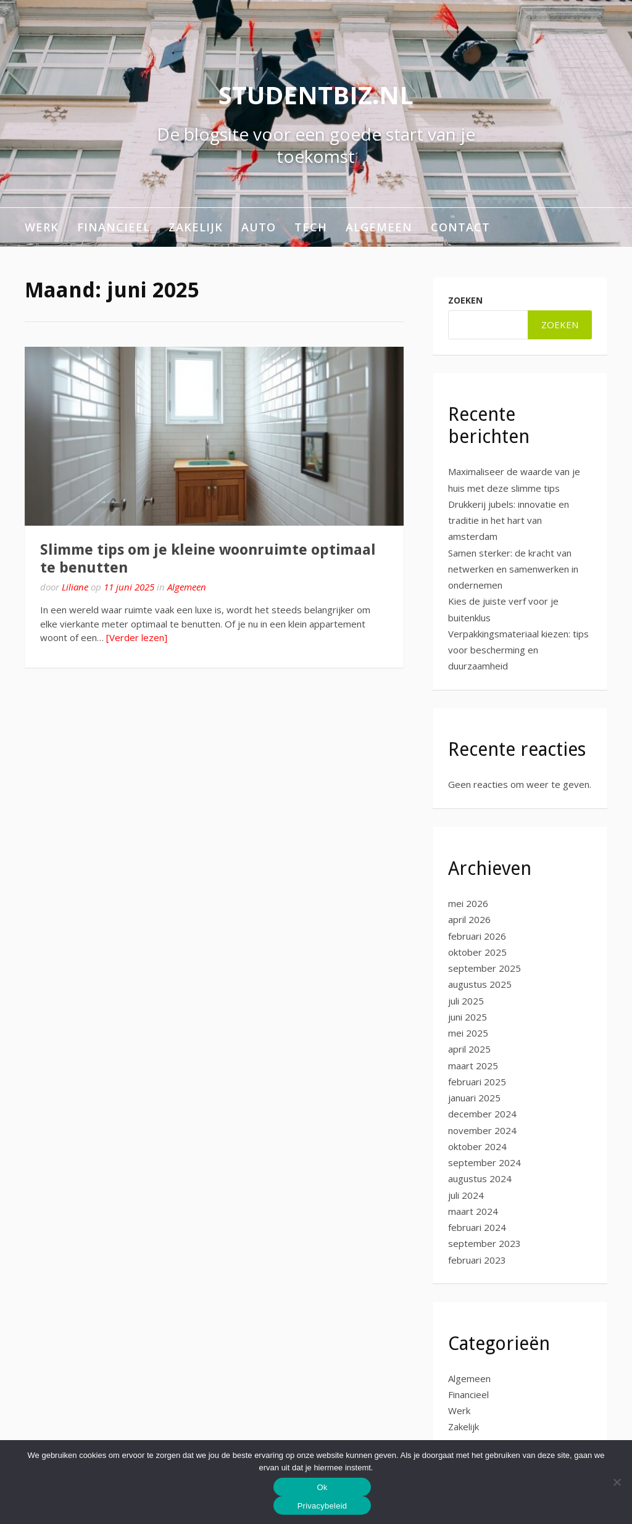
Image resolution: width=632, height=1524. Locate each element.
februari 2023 (477, 1260)
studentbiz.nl (316, 95)
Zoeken (465, 300)
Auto (258, 227)
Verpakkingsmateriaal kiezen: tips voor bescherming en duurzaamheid (518, 650)
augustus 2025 (480, 984)
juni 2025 (467, 1017)
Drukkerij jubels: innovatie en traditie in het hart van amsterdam (508, 520)
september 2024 (484, 1162)
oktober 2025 (477, 952)
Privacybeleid (322, 1505)
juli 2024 (466, 1195)
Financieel (113, 227)
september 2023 (484, 1243)
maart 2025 (473, 1065)
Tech (310, 227)
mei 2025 (468, 1033)
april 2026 (469, 919)
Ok (322, 1487)
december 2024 (482, 1114)
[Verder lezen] (136, 637)
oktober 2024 (477, 1146)
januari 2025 (474, 1097)
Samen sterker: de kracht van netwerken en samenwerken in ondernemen (513, 569)
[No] (616, 1482)
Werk (42, 227)
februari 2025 (477, 1081)
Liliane (75, 587)
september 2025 (484, 968)
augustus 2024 (480, 1178)
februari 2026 (477, 936)
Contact (460, 227)
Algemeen (379, 227)
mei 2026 (468, 903)
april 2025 (469, 1049)
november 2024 (482, 1130)
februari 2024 (477, 1227)
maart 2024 (473, 1211)
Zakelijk (195, 227)
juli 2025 (466, 1001)
